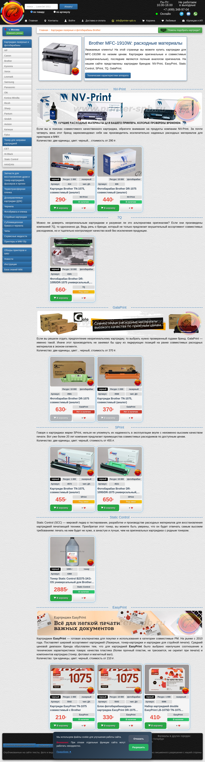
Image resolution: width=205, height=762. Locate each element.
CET (6, 148)
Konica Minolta (11, 98)
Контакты (51, 20)
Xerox (7, 71)
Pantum (8, 113)
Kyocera (8, 66)
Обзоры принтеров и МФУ (15, 252)
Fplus (7, 134)
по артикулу (62, 12)
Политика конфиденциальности (19, 745)
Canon (7, 55)
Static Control (11, 159)
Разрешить (138, 747)
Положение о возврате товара (52, 746)
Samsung (9, 82)
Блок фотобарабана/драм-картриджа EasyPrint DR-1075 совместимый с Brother (116, 710)
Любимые (168, 20)
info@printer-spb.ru (124, 20)
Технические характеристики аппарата (108, 75)
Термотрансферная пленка (14, 191)
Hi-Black (8, 154)
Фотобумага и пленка (15, 211)
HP (5, 50)
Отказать (138, 738)
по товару (37, 12)
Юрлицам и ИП (192, 20)
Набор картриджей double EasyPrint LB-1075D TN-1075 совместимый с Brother (163, 710)
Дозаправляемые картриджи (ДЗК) (13, 199)
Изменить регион (15, 33)
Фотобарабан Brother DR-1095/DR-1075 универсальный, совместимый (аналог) (70, 282)
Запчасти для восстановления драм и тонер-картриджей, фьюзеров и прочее (17, 178)
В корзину (61, 208)
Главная (31, 20)
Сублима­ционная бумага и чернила (13, 224)
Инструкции (10, 264)
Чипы (7, 231)
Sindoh (8, 119)
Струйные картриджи (15, 217)
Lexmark (8, 76)
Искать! (69, 6)
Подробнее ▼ (64, 751)
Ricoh (7, 103)
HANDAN (9, 164)
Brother (8, 61)
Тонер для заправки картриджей (15, 142)
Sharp (7, 108)
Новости (8, 259)
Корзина (148, 20)
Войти (69, 20)
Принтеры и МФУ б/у (15, 241)
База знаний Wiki (13, 269)
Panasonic (9, 87)
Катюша (8, 129)
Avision (8, 124)
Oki (6, 92)
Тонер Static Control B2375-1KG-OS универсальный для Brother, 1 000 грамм (72, 582)
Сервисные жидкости (15, 236)
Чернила (9, 206)
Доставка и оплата (93, 20)
